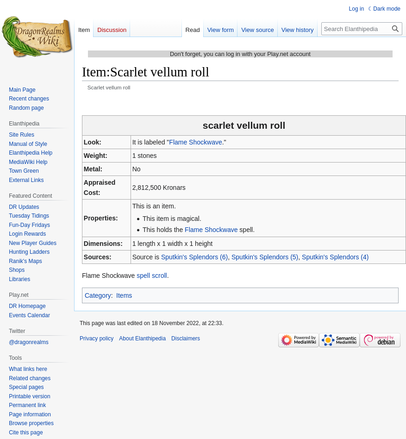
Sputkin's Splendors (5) (264, 257)
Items (124, 295)
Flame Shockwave (195, 142)
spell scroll (152, 275)
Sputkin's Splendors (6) (194, 257)
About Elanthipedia (142, 338)
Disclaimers (185, 338)
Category (98, 295)
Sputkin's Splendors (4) (335, 257)
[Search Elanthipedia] (361, 28)
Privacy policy (96, 338)
